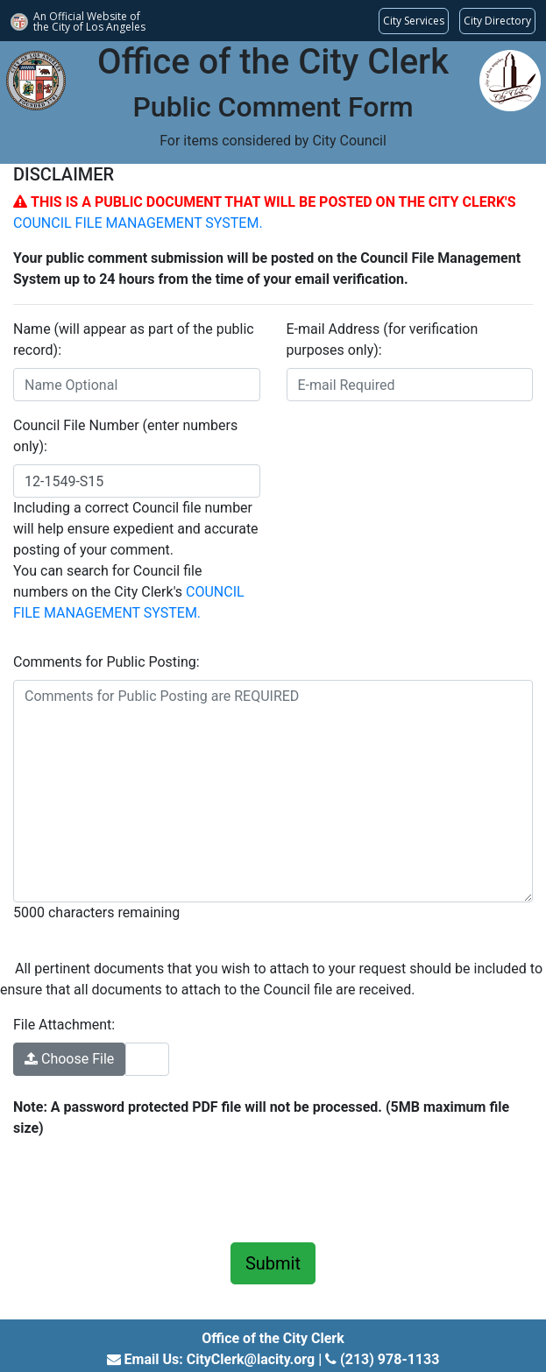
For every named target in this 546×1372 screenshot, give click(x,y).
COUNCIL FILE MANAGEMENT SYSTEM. (138, 223)
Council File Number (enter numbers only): (125, 436)
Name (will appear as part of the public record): (133, 339)
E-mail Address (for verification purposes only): (383, 339)
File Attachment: (64, 1024)
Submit (273, 1263)
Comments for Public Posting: (106, 662)
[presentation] (146, 1187)
